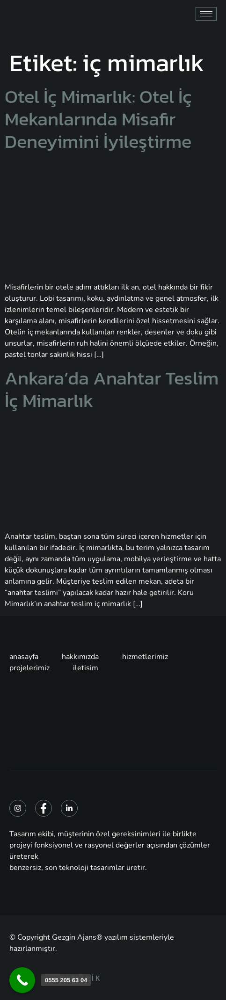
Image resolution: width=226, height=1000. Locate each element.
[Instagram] (17, 808)
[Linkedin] (69, 808)
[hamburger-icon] (206, 14)
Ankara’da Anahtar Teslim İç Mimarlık (112, 389)
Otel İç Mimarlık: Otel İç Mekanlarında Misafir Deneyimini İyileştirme (98, 118)
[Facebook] (43, 808)
